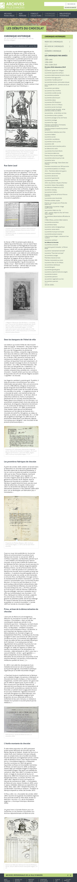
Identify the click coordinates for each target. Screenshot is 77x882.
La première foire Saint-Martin (53, 151)
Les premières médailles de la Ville (55, 132)
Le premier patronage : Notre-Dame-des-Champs (57, 163)
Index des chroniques (54, 42)
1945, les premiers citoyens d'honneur (56, 182)
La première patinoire (51, 276)
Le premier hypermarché (52, 178)
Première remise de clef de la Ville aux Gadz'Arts (56, 195)
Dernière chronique (53, 51)
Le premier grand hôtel (51, 180)
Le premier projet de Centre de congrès (56, 272)
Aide (65, 880)
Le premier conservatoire (52, 229)
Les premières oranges (51, 255)
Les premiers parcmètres (52, 88)
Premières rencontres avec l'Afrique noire (57, 166)
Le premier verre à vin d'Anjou (53, 104)
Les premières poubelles (52, 95)
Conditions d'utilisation (44, 880)
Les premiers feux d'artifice (53, 90)
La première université (51, 244)
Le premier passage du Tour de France (56, 117)
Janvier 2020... (49, 285)
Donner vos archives (18, 880)
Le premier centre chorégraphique (55, 227)
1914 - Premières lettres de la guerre (55, 171)
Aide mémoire (22, 15)
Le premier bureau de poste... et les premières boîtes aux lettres (55, 110)
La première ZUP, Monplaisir (53, 102)
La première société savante (53, 93)
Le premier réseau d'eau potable (54, 185)
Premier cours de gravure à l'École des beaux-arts (56, 203)
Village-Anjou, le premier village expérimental (54, 207)
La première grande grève (52, 269)
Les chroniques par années (56, 55)
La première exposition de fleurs (54, 73)
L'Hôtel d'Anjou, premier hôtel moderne (56, 220)
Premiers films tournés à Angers (54, 155)
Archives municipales (9, 15)
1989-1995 (48, 60)
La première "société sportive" (53, 80)
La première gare (50, 267)
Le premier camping (50, 190)
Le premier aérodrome (51, 175)
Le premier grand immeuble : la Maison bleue (56, 248)
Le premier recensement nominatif (55, 250)
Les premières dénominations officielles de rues (57, 217)
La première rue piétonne (52, 139)
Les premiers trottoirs (51, 192)
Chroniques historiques (50, 15)
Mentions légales (31, 880)
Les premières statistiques (52, 265)
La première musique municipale (54, 231)
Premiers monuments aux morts (54, 260)
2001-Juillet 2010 (51, 64)
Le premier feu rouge (51, 122)
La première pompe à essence (53, 234)
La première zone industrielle (53, 198)
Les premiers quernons (51, 281)
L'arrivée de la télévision (52, 153)
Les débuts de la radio (51, 148)
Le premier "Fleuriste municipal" (54, 253)
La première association (52, 222)
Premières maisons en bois (52, 257)
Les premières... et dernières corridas (55, 113)
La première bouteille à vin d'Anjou (55, 168)
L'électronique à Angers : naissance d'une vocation (57, 237)
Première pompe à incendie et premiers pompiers (56, 129)
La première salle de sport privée (54, 158)
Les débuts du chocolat (51, 242)
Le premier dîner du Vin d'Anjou (54, 262)
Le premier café (49, 144)
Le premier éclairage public (53, 77)
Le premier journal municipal (53, 107)
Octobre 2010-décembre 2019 (55, 67)
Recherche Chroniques (57, 46)
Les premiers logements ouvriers (54, 279)
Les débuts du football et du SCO (54, 187)
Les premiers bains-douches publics (55, 146)
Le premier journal (50, 137)
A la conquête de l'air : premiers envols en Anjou (57, 85)
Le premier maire (50, 160)
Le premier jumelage (51, 120)
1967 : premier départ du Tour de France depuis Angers (56, 213)
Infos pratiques (7, 880)
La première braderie (51, 274)
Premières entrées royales (52, 200)
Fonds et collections (36, 15)
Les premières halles (51, 224)
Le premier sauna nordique (52, 173)
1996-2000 (48, 62)
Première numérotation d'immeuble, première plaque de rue (55, 125)
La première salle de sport (52, 97)
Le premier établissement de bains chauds (57, 75)
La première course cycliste (53, 141)
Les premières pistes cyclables (54, 115)
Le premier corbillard (51, 240)
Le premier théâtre (50, 134)
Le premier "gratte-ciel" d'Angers (54, 70)
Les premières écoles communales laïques (57, 82)
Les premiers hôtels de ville (53, 210)
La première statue (50, 100)
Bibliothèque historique (65, 15)
